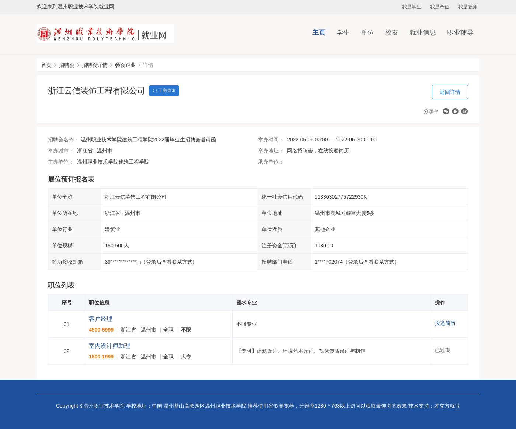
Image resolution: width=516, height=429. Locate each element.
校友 (391, 32)
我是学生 (411, 7)
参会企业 (125, 65)
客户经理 (100, 319)
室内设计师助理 (109, 346)
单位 (367, 32)
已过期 (442, 350)
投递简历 (445, 323)
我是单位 (439, 7)
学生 (343, 32)
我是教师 (467, 7)
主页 (318, 32)
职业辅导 (460, 32)
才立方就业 (447, 406)
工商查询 (164, 91)
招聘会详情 (95, 65)
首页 (46, 65)
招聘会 (66, 65)
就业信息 (422, 32)
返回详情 (450, 92)
